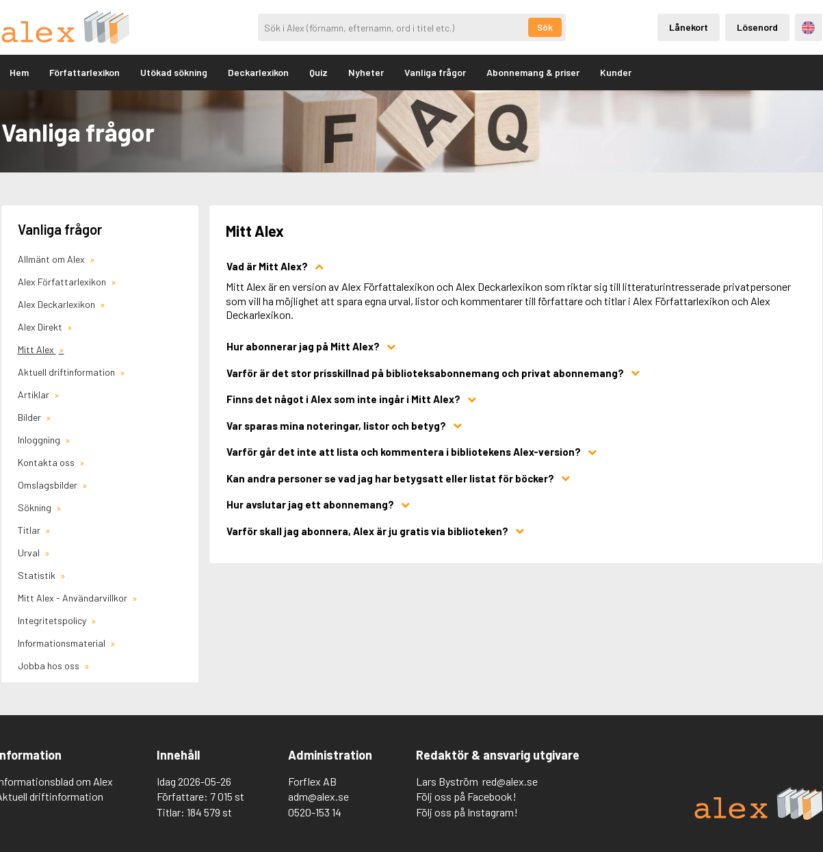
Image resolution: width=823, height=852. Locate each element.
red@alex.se (510, 781)
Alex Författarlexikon (63, 281)
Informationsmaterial (62, 643)
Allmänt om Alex (52, 259)
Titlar (30, 530)
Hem (19, 72)
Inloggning (40, 440)
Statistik (37, 575)
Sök (545, 27)
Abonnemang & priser (532, 72)
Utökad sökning (173, 72)
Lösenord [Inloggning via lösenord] (757, 27)
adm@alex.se (318, 796)
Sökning (35, 507)
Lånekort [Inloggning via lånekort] (688, 27)
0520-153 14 (314, 811)
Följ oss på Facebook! (466, 796)
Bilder (30, 417)
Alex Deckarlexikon (57, 304)
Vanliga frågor (435, 72)
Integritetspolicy (53, 620)
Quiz (318, 72)
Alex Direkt (41, 327)
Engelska (808, 27)
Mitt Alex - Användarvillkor (73, 598)
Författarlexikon (84, 72)
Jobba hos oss (49, 665)
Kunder (615, 72)
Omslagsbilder (48, 485)
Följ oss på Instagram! (467, 811)
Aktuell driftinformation (67, 372)
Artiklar (34, 394)
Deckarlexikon (258, 72)
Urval (30, 552)
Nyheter (366, 72)
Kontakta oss (47, 462)
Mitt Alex (37, 349)
